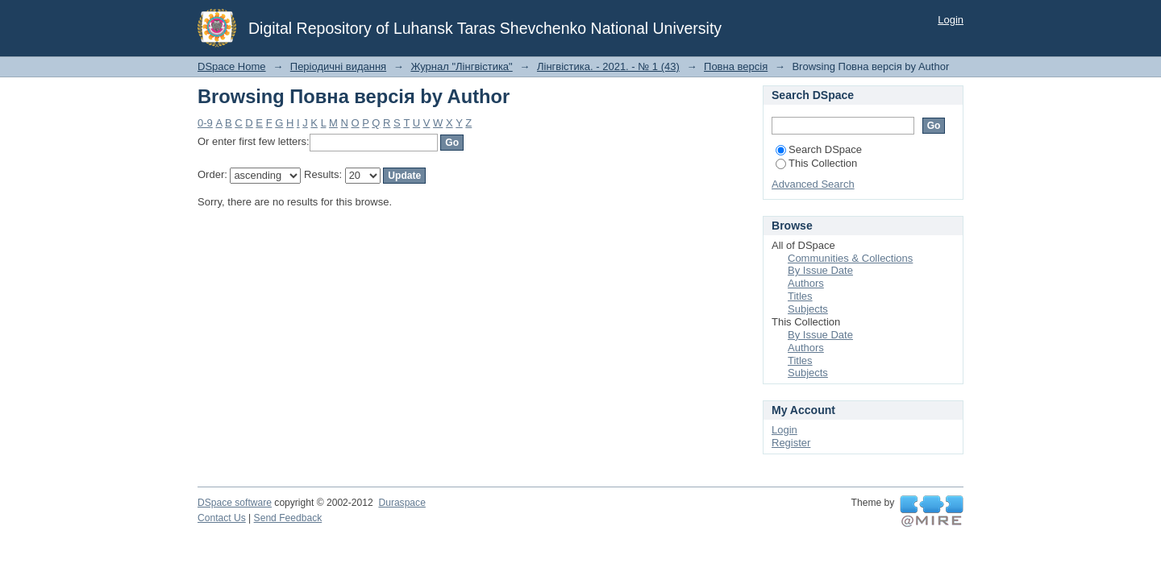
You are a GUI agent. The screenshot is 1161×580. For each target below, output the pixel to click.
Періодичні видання (338, 66)
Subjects (808, 309)
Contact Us (222, 518)
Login (950, 20)
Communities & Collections (850, 258)
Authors (806, 283)
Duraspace (401, 502)
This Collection (816, 163)
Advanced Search (813, 184)
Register (791, 443)
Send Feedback (288, 518)
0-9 (205, 123)
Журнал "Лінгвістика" (461, 66)
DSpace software (235, 502)
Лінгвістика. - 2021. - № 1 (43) (608, 66)
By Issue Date (820, 270)
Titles (800, 296)
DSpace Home (232, 66)
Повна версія (736, 66)
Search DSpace (819, 149)
